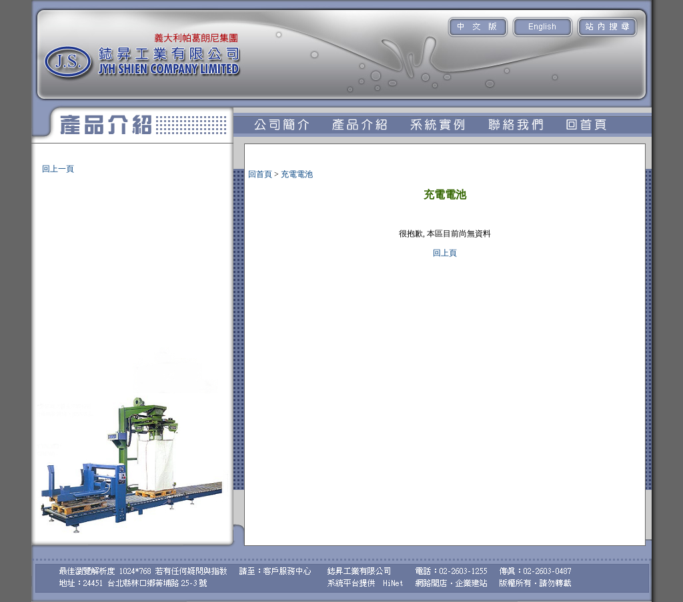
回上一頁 (58, 169)
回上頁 (445, 253)
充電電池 (43, 162)
